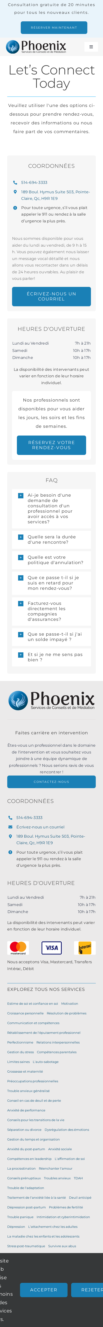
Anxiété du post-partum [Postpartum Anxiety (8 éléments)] (26, 1149)
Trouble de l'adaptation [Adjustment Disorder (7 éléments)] (25, 1188)
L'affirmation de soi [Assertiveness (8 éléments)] (70, 1159)
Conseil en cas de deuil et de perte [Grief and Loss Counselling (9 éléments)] (34, 1100)
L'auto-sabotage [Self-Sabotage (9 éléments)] (46, 1062)
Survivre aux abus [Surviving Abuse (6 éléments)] (62, 1246)
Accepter (43, 1290)
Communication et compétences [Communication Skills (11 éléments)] (33, 1023)
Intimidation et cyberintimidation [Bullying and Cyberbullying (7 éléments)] (63, 1217)
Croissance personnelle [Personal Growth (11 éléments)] (25, 1013)
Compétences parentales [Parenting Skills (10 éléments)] (56, 1052)
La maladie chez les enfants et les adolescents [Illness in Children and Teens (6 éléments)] (43, 1236)
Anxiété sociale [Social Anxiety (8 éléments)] (60, 1149)
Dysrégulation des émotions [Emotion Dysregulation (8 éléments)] (67, 1130)
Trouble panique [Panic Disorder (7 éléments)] (20, 1217)
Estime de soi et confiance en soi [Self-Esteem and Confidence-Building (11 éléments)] (32, 1003)
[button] (51, 508)
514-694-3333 (34, 182)
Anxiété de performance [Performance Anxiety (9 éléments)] (26, 1110)
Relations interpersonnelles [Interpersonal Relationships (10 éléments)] (58, 1042)
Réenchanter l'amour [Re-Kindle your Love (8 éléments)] (55, 1168)
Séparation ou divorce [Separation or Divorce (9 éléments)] (24, 1130)
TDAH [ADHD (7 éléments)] (78, 1178)
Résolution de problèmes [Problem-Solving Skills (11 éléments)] (66, 1013)
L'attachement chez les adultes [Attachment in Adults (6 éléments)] (52, 1227)
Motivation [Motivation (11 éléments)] (69, 1003)
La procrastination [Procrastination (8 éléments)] (21, 1168)
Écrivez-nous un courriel (40, 827)
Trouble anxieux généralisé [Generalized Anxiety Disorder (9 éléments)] (28, 1091)
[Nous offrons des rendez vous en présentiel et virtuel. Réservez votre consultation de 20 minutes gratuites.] (54, 27)
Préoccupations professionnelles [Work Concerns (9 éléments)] (32, 1081)
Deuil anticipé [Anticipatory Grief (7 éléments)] (80, 1197)
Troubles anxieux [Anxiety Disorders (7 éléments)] (57, 1178)
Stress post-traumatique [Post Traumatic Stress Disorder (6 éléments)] (26, 1246)
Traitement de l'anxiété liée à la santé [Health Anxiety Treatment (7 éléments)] (36, 1197)
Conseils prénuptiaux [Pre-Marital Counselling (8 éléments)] (24, 1178)
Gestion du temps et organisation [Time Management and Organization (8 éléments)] (33, 1139)
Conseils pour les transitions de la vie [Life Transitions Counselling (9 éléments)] (35, 1120)
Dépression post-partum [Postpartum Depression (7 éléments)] (26, 1207)
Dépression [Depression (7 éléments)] (16, 1227)
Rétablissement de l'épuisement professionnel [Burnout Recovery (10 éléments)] (44, 1033)
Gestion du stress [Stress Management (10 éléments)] (20, 1052)
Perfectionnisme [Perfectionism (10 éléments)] (20, 1042)
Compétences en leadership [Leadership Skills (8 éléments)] (29, 1159)
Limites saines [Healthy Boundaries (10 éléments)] (18, 1062)
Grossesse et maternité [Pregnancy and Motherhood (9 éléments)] (25, 1071)
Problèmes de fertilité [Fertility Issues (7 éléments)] (66, 1207)
